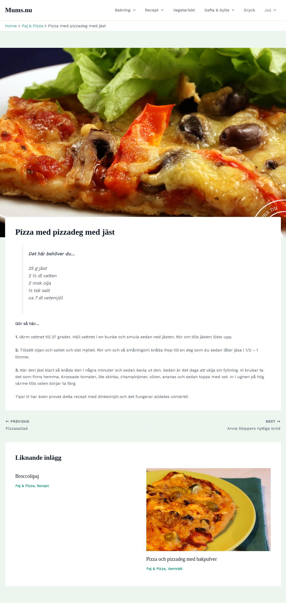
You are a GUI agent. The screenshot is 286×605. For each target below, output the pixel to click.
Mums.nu (18, 10)
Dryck (251, 10)
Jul (271, 10)
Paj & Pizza (24, 486)
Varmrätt (175, 569)
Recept (161, 10)
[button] (141, 10)
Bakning (133, 10)
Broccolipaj (27, 476)
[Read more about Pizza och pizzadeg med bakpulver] (208, 509)
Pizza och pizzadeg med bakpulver (181, 559)
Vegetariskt (189, 10)
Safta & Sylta (223, 10)
